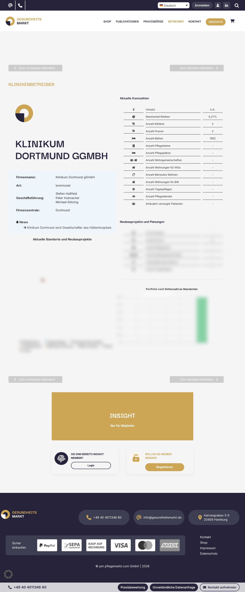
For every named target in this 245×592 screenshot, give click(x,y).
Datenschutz (209, 553)
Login (91, 465)
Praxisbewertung (133, 587)
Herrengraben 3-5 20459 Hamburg (217, 517)
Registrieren (164, 467)
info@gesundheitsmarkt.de (162, 517)
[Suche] (236, 5)
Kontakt (205, 537)
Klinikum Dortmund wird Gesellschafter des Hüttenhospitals (69, 227)
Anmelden (202, 5)
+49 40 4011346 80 (107, 517)
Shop (203, 542)
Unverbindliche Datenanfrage (174, 587)
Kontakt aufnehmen (219, 587)
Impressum (208, 548)
